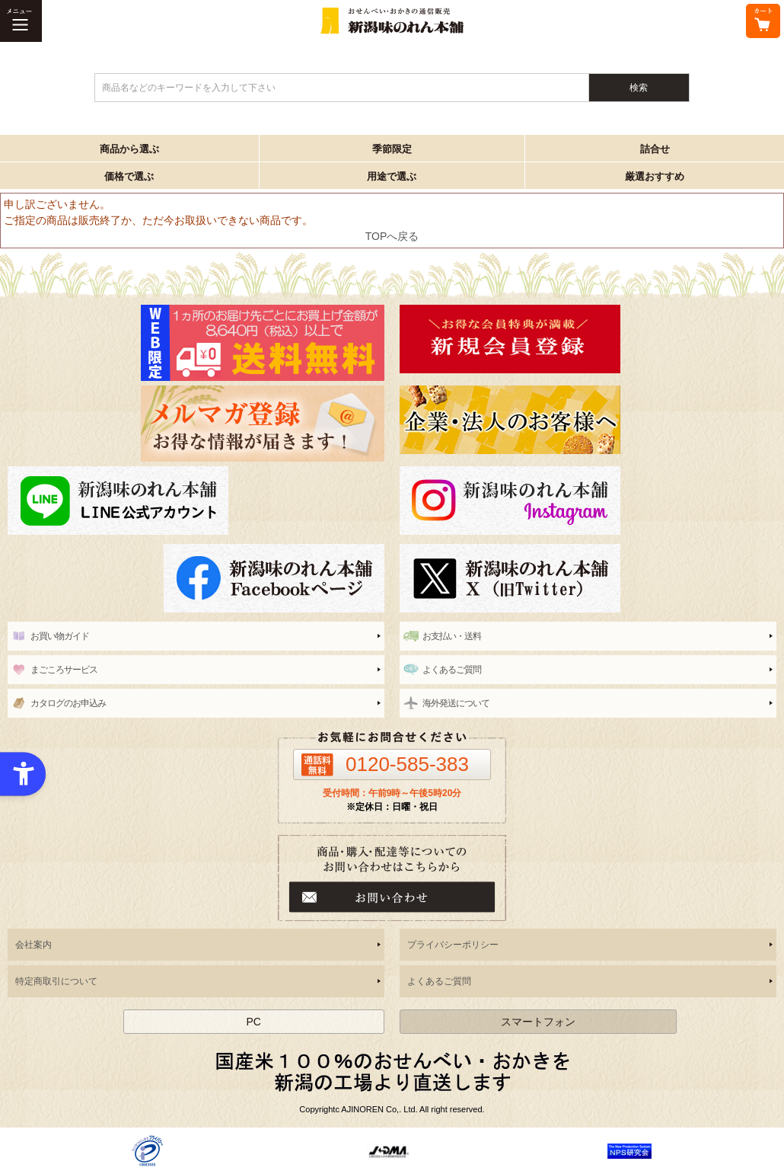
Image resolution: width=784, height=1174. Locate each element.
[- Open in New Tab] (147, 1150)
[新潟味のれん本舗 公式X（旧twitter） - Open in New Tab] (588, 578)
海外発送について (455, 703)
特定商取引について (56, 981)
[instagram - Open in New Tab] (588, 500)
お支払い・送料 (451, 636)
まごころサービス (63, 669)
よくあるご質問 (451, 669)
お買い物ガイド (59, 636)
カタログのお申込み (68, 703)
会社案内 (33, 944)
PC (253, 1022)
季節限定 (392, 149)
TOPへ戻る (392, 236)
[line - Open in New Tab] (196, 500)
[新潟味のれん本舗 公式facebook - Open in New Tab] (196, 578)
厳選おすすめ (654, 176)
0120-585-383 (407, 764)
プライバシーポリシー (453, 944)
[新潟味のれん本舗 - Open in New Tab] (588, 339)
